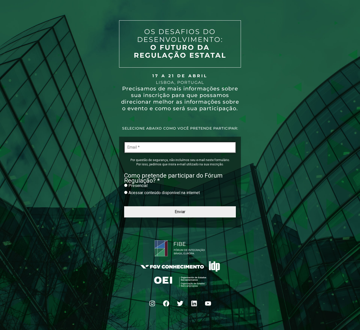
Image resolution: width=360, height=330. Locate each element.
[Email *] (180, 147)
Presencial (136, 185)
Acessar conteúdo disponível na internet (162, 192)
